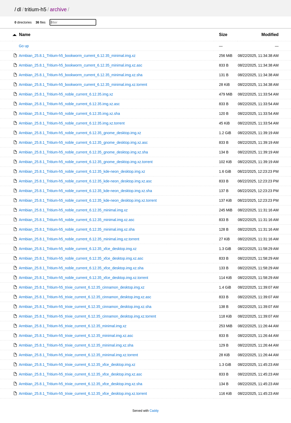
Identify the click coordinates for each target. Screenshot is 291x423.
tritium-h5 (35, 9)
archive (58, 9)
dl (19, 9)
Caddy (154, 411)
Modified (270, 34)
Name (25, 34)
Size (223, 34)
